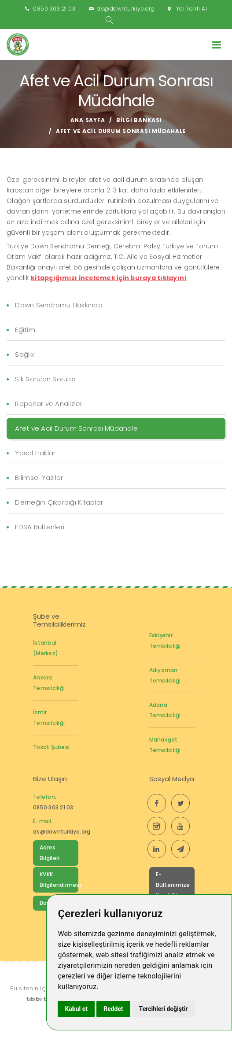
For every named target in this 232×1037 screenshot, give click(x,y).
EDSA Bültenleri (39, 526)
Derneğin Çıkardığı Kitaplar (59, 502)
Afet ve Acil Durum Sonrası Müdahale (76, 428)
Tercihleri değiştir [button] (163, 1008)
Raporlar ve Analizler (48, 403)
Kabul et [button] (76, 1008)
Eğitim (25, 329)
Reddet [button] (113, 1008)
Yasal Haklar (35, 453)
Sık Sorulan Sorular (45, 379)
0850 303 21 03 (54, 8)
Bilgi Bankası (139, 120)
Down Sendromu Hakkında (59, 305)
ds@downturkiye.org (126, 8)
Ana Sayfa (87, 120)
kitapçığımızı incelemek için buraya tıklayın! (109, 277)
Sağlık (24, 354)
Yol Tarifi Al (191, 8)
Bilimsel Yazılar (39, 477)
